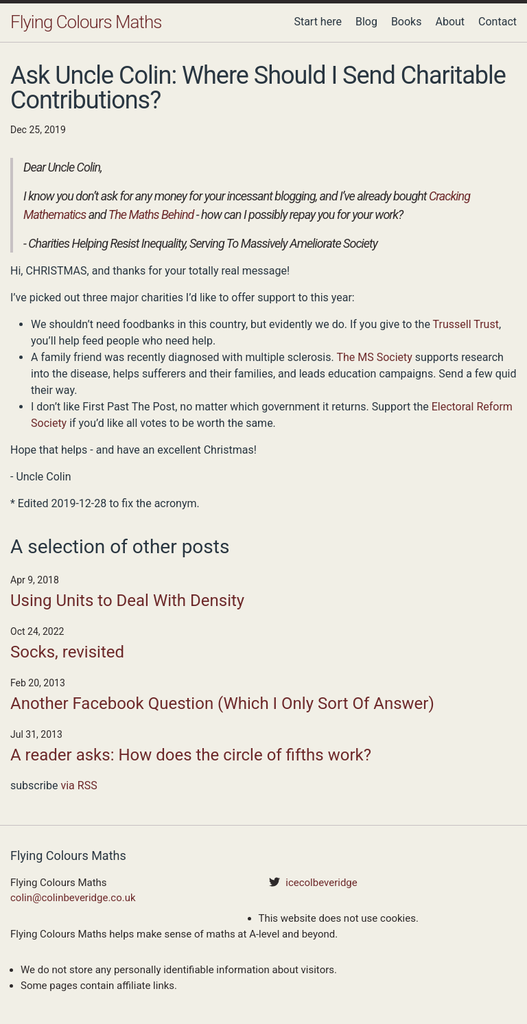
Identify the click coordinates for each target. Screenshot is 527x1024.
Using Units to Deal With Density (127, 600)
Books (406, 21)
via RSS (78, 785)
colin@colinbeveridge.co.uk (73, 898)
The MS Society (374, 357)
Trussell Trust (466, 324)
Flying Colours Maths (85, 22)
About (450, 21)
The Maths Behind (151, 214)
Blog (366, 21)
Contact (497, 21)
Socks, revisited (67, 652)
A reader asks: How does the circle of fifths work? (190, 755)
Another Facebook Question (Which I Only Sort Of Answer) (222, 703)
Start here (318, 21)
